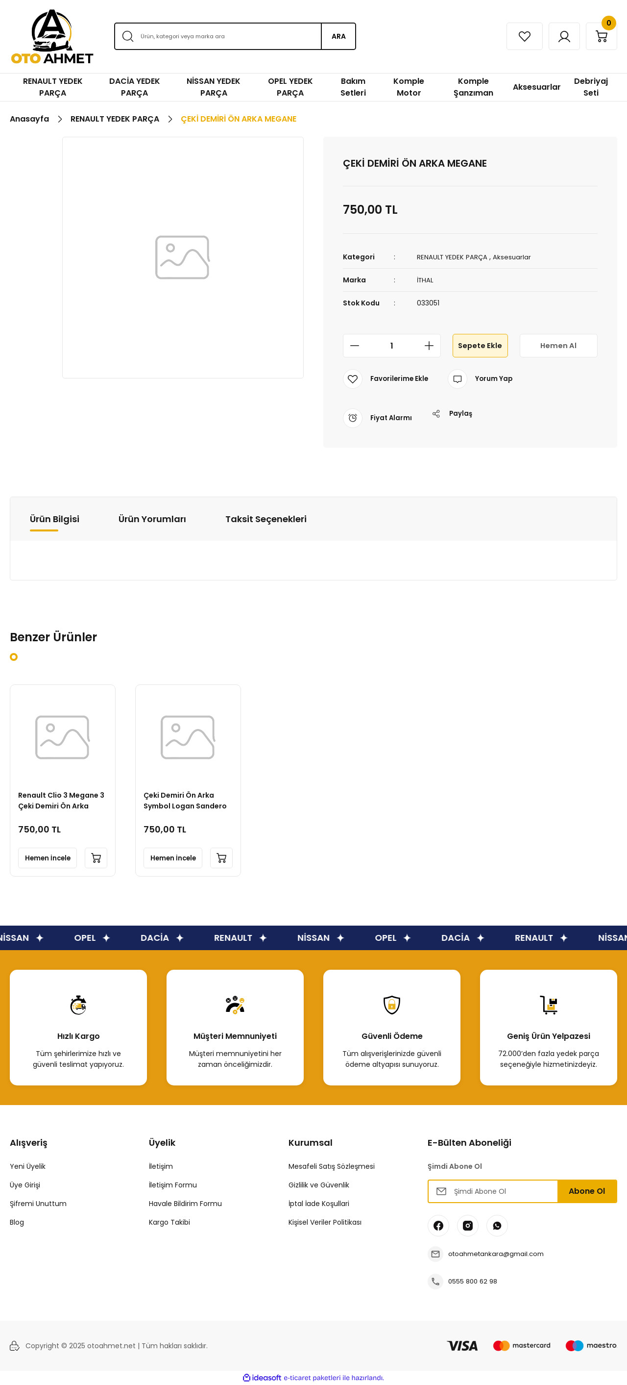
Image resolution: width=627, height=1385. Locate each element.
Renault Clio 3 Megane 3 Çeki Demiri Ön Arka (60, 798)
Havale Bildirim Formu (185, 1204)
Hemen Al (558, 345)
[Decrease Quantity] (352, 345)
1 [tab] (14, 657)
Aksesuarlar (515, 257)
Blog (17, 1222)
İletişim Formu (173, 1185)
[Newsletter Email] (522, 1191)
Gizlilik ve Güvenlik (319, 1185)
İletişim (161, 1166)
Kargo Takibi (169, 1222)
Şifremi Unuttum (38, 1204)
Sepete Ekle (480, 345)
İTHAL (425, 280)
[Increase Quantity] (432, 345)
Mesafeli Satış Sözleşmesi (332, 1166)
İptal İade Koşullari (319, 1204)
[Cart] (599, 36)
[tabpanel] (62, 780)
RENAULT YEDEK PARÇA (454, 257)
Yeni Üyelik (28, 1166)
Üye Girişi (25, 1185)
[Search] (235, 36)
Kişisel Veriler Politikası (325, 1222)
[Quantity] (392, 345)
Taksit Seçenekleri (266, 518)
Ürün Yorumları (152, 518)
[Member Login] (557, 36)
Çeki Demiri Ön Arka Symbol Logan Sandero (187, 798)
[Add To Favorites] (387, 379)
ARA (339, 36)
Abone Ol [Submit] (587, 1191)
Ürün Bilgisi (54, 518)
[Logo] (52, 36)
